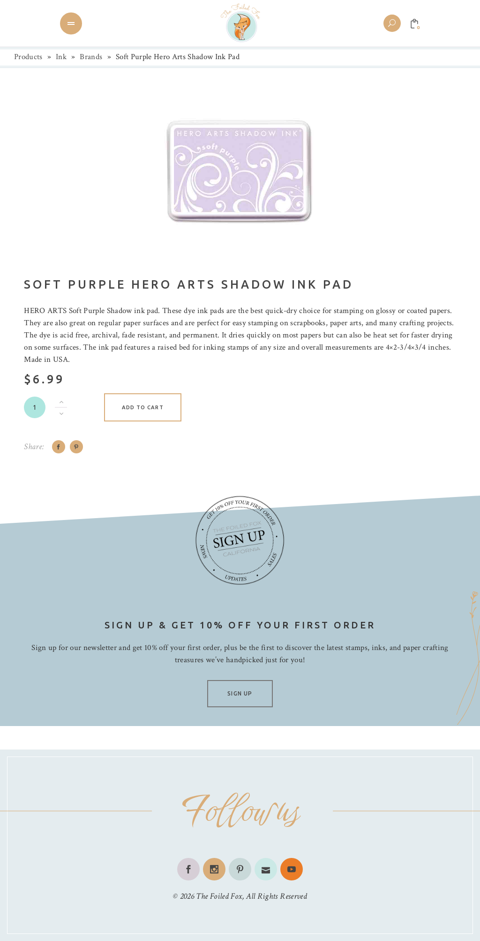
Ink (61, 57)
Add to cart (143, 407)
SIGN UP (239, 693)
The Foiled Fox (219, 896)
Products (28, 57)
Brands (91, 57)
